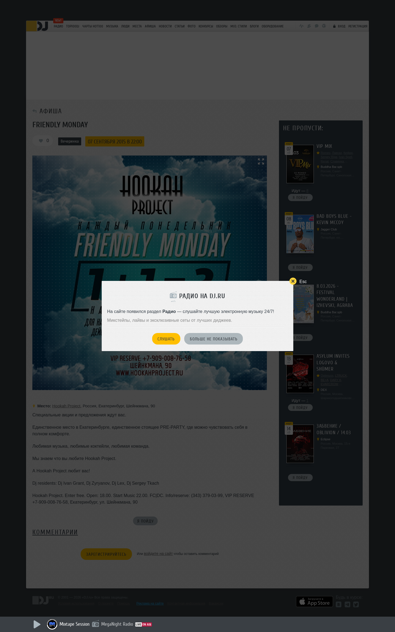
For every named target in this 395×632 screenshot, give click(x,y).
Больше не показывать (214, 339)
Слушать (166, 339)
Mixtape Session (75, 624)
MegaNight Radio (117, 624)
